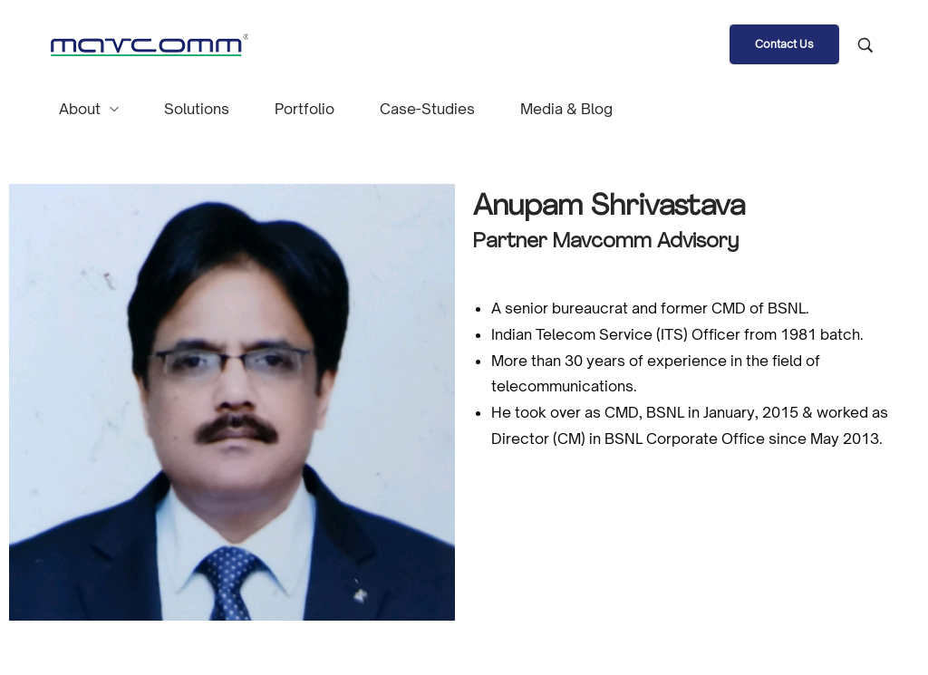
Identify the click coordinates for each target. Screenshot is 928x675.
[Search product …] (865, 45)
